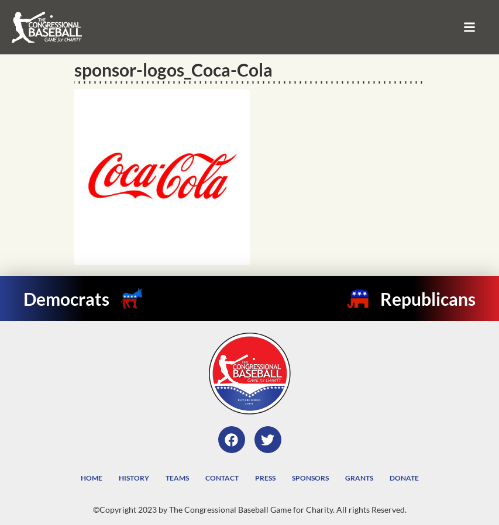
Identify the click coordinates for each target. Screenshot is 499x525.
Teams (177, 478)
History (134, 478)
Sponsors (310, 478)
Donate (404, 478)
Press (265, 478)
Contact (222, 478)
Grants (359, 478)
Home (91, 478)
